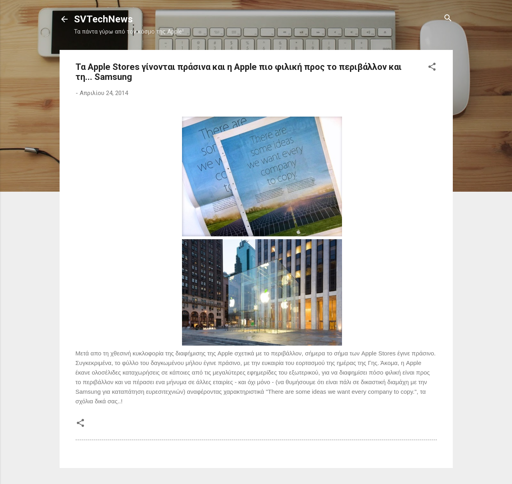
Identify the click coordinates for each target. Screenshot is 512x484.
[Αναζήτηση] (448, 19)
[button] (432, 67)
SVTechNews (103, 19)
